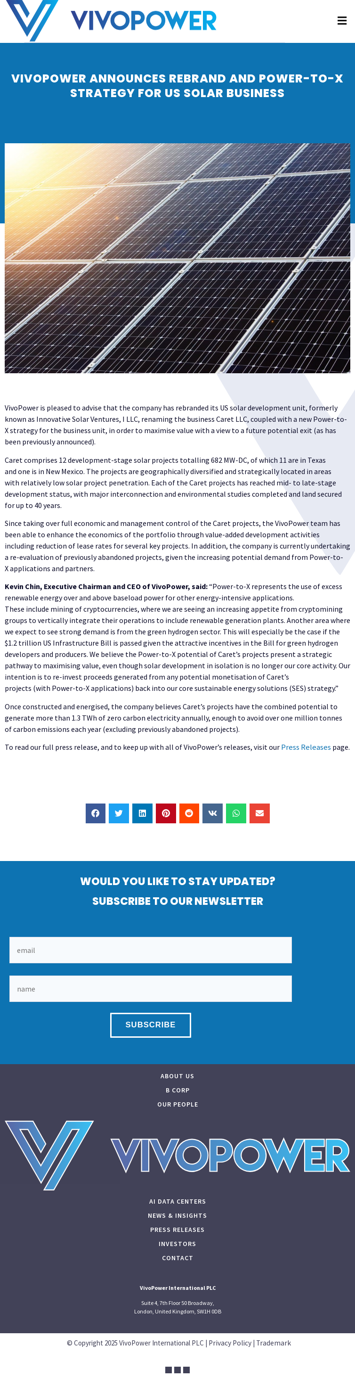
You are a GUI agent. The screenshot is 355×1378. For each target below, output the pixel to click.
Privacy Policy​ (230, 1342)
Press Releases (306, 747)
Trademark (273, 1342)
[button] (342, 14)
